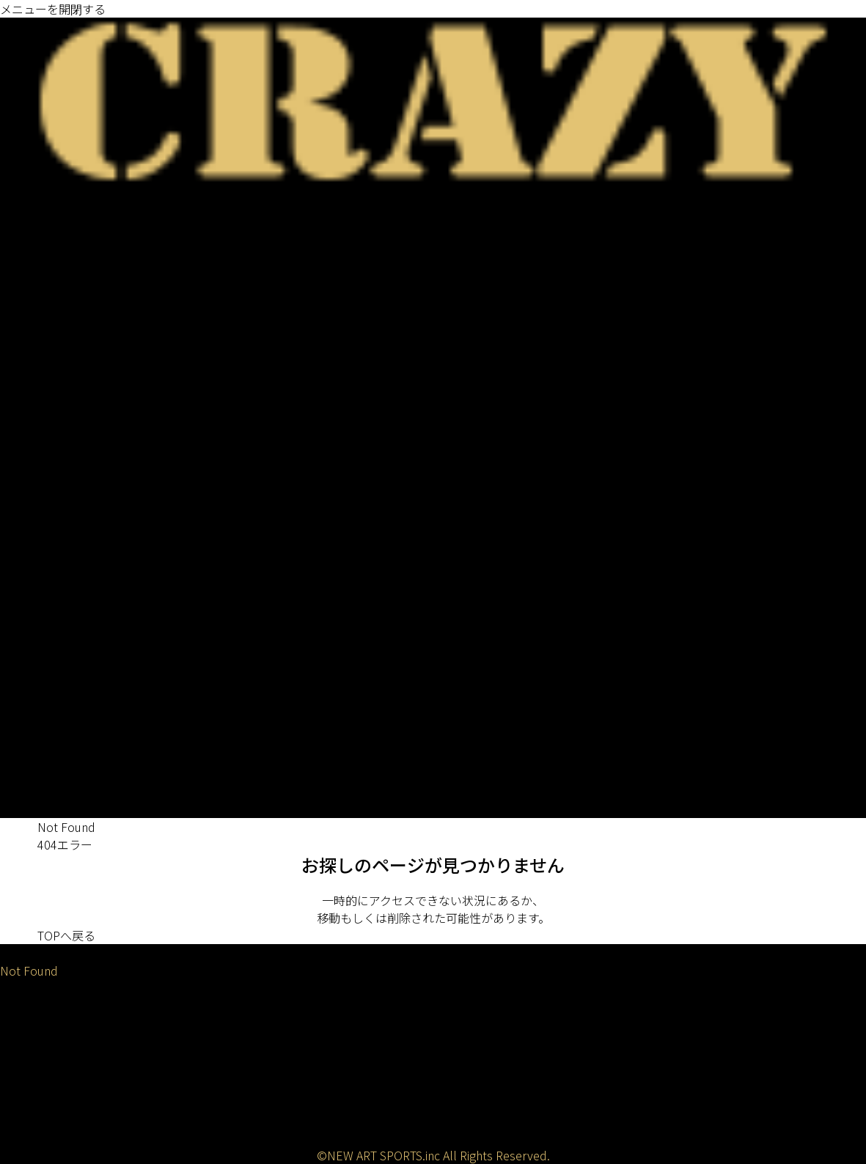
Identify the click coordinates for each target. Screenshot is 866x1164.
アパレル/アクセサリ (54, 616)
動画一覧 (23, 1088)
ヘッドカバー (35, 598)
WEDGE (20, 492)
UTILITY (21, 264)
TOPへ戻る (66, 935)
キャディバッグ (40, 563)
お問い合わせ (35, 1123)
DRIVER (20, 228)
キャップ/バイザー (49, 633)
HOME (17, 953)
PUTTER (22, 299)
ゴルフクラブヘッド (53, 404)
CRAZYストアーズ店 (51, 791)
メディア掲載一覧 (46, 1070)
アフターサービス (47, 1105)
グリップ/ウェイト (49, 721)
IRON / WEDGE (40, 281)
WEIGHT (22, 528)
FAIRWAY (23, 246)
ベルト (17, 686)
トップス (23, 668)
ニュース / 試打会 (46, 193)
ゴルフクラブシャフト (58, 211)
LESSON (22, 809)
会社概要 (23, 1052)
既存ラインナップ (47, 316)
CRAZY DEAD (53, 369)
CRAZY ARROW (58, 387)
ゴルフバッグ (35, 545)
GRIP (13, 334)
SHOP (16, 739)
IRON (14, 475)
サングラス (29, 651)
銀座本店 (23, 774)
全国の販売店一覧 (47, 756)
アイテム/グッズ (43, 703)
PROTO (39, 352)
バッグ (17, 580)
